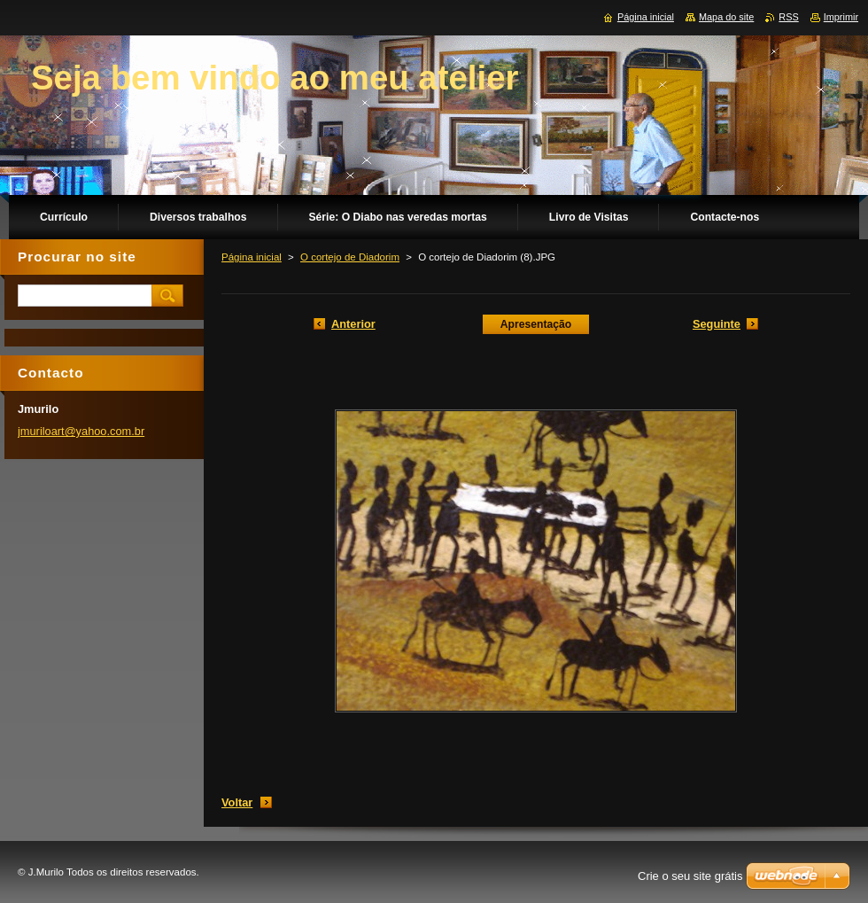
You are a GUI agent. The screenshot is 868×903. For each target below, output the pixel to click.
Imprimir (841, 17)
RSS (788, 17)
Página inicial (251, 257)
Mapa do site (726, 17)
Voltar (236, 802)
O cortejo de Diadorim (349, 257)
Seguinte (716, 324)
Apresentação (535, 324)
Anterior (353, 324)
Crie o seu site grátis (690, 876)
